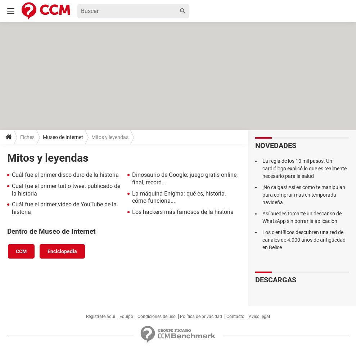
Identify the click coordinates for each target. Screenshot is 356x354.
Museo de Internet (63, 137)
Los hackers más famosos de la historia (183, 212)
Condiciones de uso (157, 316)
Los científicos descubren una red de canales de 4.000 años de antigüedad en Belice (304, 239)
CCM (21, 251)
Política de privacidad (201, 316)
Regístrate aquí (100, 316)
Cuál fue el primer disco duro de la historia (65, 174)
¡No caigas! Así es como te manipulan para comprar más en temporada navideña (303, 194)
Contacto (235, 316)
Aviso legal (259, 316)
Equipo (126, 316)
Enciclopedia (62, 251)
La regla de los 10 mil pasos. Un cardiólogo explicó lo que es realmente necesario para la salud (304, 168)
